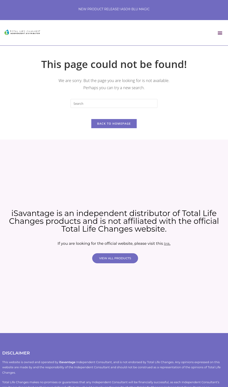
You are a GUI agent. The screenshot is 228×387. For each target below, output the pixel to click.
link (166, 246)
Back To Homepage (114, 126)
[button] (220, 32)
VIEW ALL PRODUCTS (115, 260)
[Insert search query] (114, 103)
